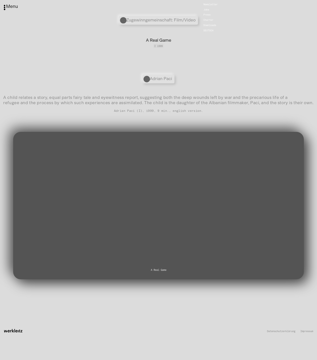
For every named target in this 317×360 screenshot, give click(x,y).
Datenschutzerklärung (281, 331)
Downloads (209, 25)
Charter (208, 19)
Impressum (306, 331)
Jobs (206, 9)
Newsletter (210, 4)
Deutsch (208, 30)
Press (207, 14)
